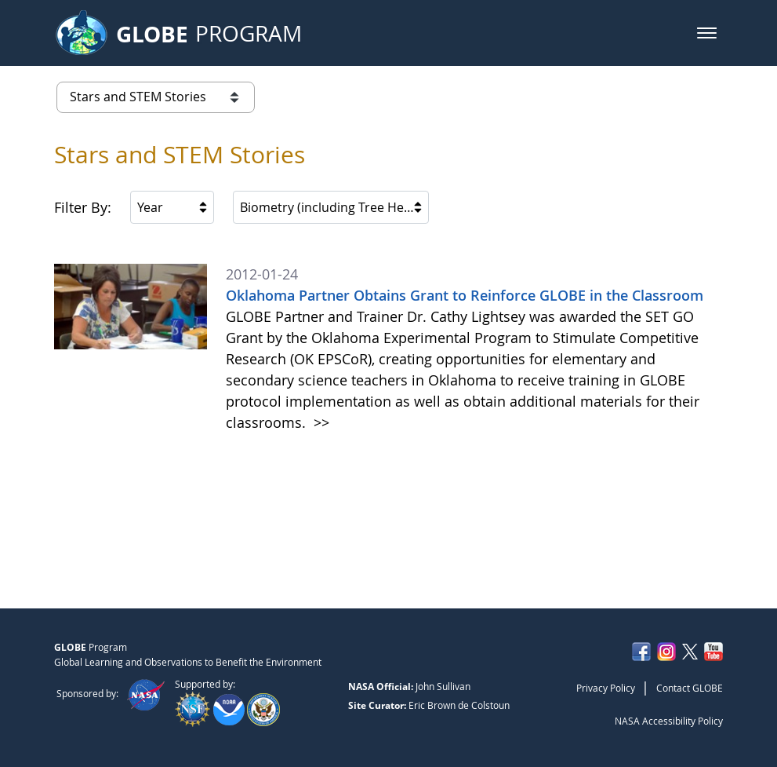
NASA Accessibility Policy (669, 720)
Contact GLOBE (689, 687)
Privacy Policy (605, 687)
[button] (706, 33)
